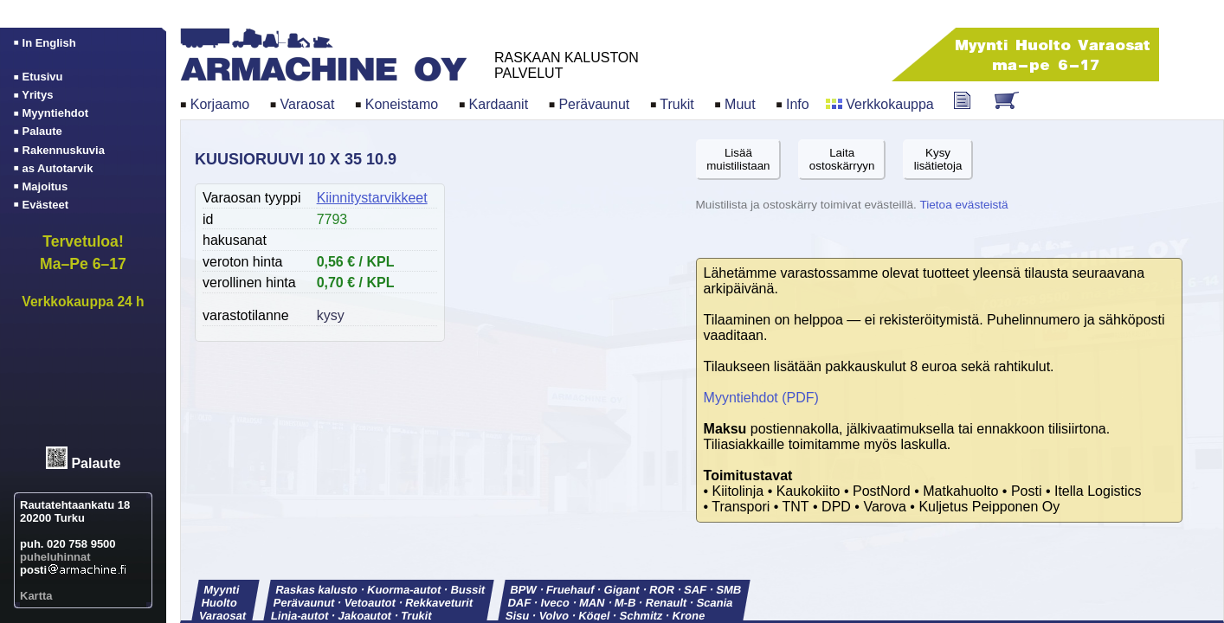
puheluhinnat (55, 556)
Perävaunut (593, 104)
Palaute (95, 464)
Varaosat (307, 104)
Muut (740, 104)
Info (797, 104)
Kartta (36, 595)
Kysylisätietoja (938, 159)
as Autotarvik (58, 168)
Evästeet (45, 204)
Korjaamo (219, 104)
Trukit (676, 104)
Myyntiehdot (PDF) (761, 397)
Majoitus (45, 186)
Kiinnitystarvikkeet (372, 197)
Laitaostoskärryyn (842, 159)
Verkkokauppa (889, 104)
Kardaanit (499, 104)
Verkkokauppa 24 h (83, 301)
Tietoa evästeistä (963, 204)
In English (49, 42)
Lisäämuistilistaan (738, 159)
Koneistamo (402, 104)
